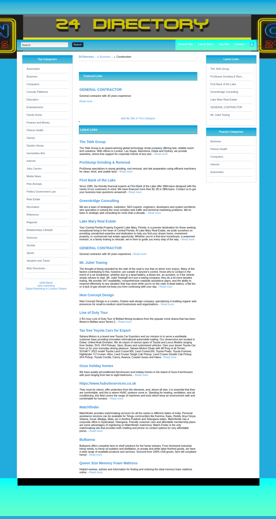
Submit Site (185, 44)
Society (31, 245)
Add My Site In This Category (138, 118)
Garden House (35, 145)
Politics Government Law (41, 191)
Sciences (32, 237)
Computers (33, 84)
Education (32, 99)
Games (31, 137)
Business (32, 76)
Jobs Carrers (34, 168)
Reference (33, 214)
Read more (86, 101)
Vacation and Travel (38, 260)
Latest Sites (205, 44)
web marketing (46, 285)
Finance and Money (38, 122)
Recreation (33, 206)
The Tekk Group (220, 68)
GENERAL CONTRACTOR (101, 90)
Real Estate (33, 199)
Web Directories (36, 268)
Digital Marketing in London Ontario (46, 288)
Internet (31, 160)
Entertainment (35, 107)
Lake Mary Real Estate (224, 99)
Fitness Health (35, 130)
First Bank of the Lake (223, 84)
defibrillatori (46, 282)
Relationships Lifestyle (40, 229)
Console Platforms (37, 91)
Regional (32, 222)
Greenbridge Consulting (224, 91)
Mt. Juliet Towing (220, 114)
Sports (30, 252)
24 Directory (86, 56)
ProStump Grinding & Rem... (227, 76)
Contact (240, 44)
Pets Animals (34, 183)
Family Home (34, 114)
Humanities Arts (36, 153)
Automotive (33, 68)
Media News (34, 176)
